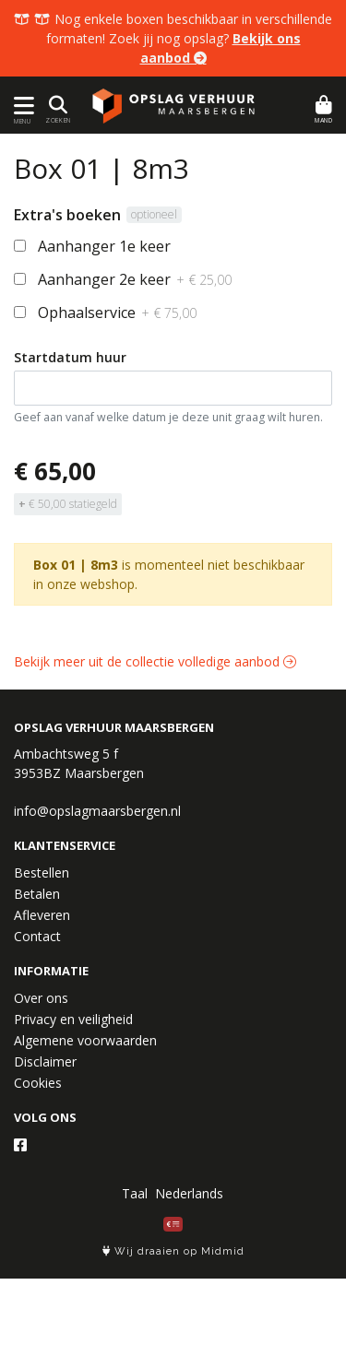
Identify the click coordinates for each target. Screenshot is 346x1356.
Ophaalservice (117, 312)
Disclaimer (45, 1061)
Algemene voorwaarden (85, 1040)
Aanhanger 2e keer (135, 279)
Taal (135, 1193)
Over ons (41, 998)
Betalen (37, 893)
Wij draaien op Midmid (173, 1251)
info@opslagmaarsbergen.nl (97, 810)
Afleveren (42, 915)
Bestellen (41, 872)
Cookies (38, 1082)
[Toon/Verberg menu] (21, 105)
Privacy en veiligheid (73, 1019)
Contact (37, 936)
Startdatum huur (70, 357)
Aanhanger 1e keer (104, 246)
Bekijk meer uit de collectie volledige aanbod (155, 661)
